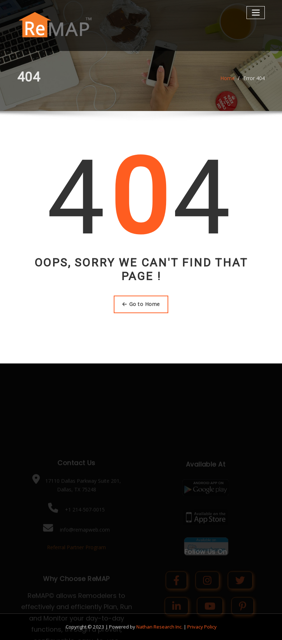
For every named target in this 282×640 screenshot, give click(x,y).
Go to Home (141, 304)
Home (227, 81)
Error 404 (254, 81)
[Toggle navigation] (255, 12)
